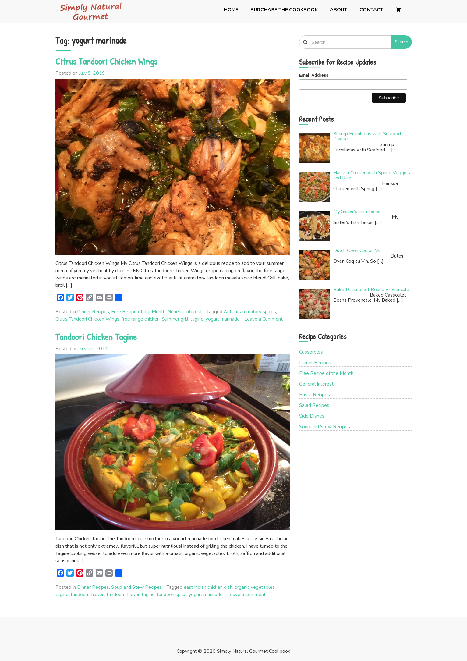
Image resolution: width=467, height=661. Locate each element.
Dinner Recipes (93, 311)
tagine (196, 319)
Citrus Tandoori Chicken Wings (106, 61)
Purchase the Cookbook (284, 9)
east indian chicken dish (208, 587)
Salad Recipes (314, 405)
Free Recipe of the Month (138, 311)
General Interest (185, 311)
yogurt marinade (223, 319)
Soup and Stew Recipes (136, 587)
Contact (371, 9)
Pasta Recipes (314, 394)
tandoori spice (171, 594)
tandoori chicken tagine (131, 594)
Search (401, 42)
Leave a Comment (263, 319)
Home (231, 9)
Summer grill (175, 319)
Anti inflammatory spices (250, 311)
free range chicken (141, 319)
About (338, 9)
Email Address (315, 75)
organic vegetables (255, 587)
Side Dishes (311, 416)
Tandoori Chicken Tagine (96, 337)
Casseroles (311, 352)
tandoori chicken (87, 594)
